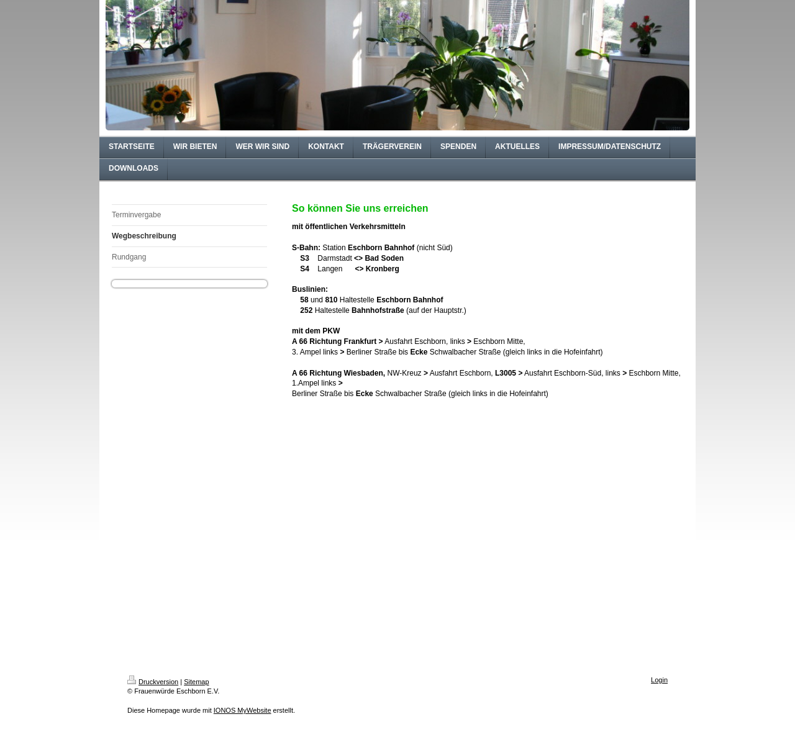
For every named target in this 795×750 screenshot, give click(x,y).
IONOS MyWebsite (242, 710)
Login (659, 680)
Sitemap (196, 681)
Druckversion (152, 681)
